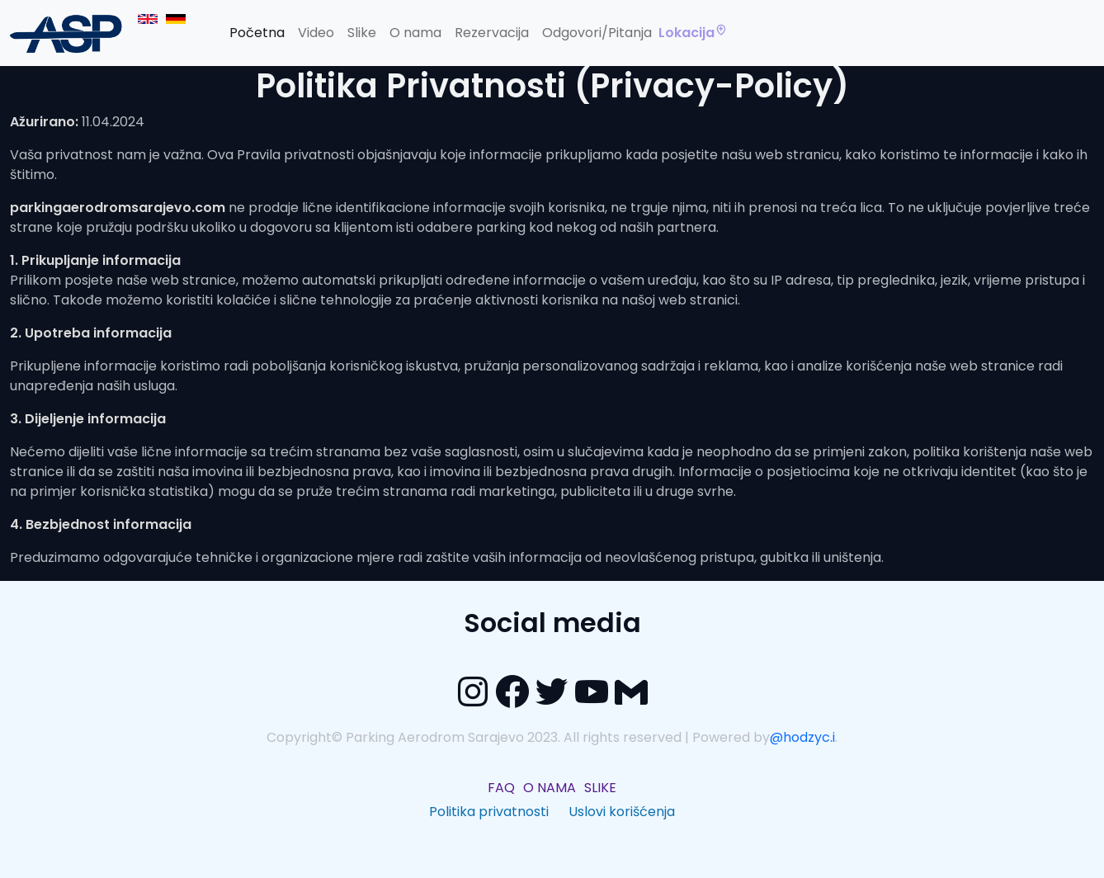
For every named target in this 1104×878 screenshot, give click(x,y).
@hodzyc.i (802, 737)
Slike (361, 32)
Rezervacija (492, 32)
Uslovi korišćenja (622, 811)
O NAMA (549, 787)
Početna (257, 32)
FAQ (501, 787)
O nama (415, 32)
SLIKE (600, 787)
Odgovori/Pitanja (597, 32)
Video (316, 32)
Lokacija (693, 33)
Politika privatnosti (489, 811)
